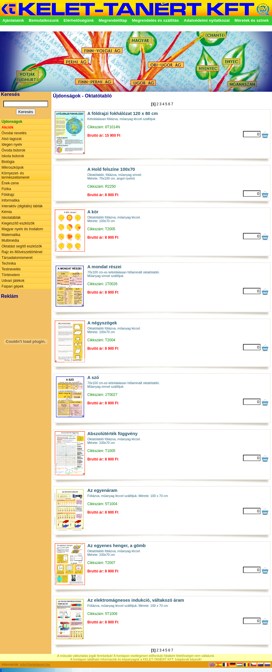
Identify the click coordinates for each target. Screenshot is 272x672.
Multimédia (10, 240)
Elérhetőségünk (78, 20)
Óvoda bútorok (13, 150)
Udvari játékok (13, 281)
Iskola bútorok (13, 156)
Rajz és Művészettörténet (22, 252)
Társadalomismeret (17, 258)
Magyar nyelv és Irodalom (22, 229)
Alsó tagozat (11, 139)
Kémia (7, 212)
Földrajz (8, 195)
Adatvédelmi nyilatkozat (207, 20)
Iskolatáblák (11, 217)
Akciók (7, 127)
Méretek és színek (252, 20)
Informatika (10, 200)
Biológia (8, 162)
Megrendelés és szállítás (155, 20)
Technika (9, 263)
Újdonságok (12, 121)
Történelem (11, 275)
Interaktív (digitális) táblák (22, 206)
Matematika (11, 235)
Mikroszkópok (13, 167)
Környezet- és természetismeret (15, 175)
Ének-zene (10, 183)
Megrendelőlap (113, 20)
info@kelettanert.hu (35, 664)
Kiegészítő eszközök (18, 223)
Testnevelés (11, 269)
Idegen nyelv (12, 144)
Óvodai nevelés (14, 133)
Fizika (6, 189)
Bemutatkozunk (44, 20)
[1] (153, 104)
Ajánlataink (13, 20)
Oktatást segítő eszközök (22, 246)
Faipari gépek (13, 286)
